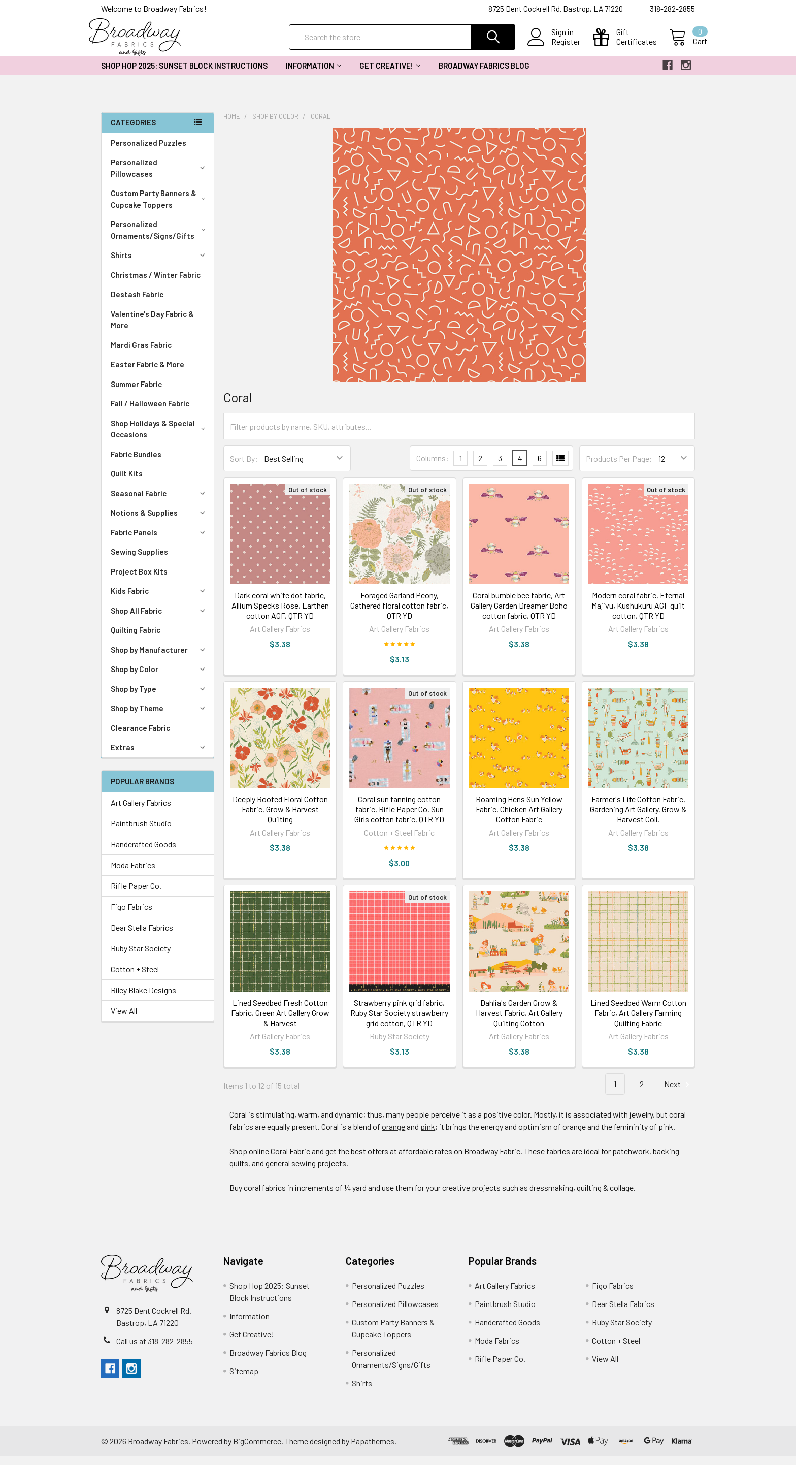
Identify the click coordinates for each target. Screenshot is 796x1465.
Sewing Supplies (139, 560)
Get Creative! (389, 74)
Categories (133, 131)
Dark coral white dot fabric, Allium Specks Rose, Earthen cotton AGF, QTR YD (280, 614)
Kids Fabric (159, 599)
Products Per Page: (619, 467)
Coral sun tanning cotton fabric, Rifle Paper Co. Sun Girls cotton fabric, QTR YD (399, 818)
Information (313, 74)
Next (678, 1093)
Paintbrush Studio (141, 832)
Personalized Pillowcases (160, 177)
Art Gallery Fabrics (141, 811)
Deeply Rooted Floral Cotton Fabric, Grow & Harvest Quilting (280, 818)
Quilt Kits (127, 482)
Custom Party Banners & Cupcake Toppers (160, 208)
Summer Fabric (136, 393)
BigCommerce (257, 1450)
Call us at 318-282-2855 (154, 1350)
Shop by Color (159, 678)
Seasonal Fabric (159, 502)
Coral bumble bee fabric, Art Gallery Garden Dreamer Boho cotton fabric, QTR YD (519, 614)
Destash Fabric (137, 303)
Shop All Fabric (159, 619)
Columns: (432, 467)
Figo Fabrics (131, 915)
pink (427, 1135)
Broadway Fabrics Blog (484, 74)
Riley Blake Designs (143, 999)
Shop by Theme (159, 717)
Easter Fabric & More (147, 373)
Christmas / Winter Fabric (156, 284)
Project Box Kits (139, 580)
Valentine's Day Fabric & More (152, 329)
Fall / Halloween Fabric (150, 412)
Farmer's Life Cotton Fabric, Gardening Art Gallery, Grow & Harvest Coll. (638, 818)
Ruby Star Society (141, 957)
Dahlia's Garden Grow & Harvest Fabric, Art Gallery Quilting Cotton (519, 1022)
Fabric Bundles (136, 463)
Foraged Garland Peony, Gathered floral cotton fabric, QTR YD (399, 614)
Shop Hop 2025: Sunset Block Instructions (184, 74)
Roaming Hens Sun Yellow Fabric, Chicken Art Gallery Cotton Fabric (519, 818)
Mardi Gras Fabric (141, 354)
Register (553, 47)
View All (124, 1020)
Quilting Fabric (135, 639)
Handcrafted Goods (143, 853)
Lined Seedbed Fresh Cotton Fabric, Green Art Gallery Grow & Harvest (280, 1022)
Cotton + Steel (135, 978)
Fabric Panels (159, 541)
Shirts (159, 264)
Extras (159, 756)
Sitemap (243, 1380)
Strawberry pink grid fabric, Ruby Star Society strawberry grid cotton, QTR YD (399, 1022)
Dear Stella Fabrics (142, 936)
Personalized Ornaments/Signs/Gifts (160, 239)
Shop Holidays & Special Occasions (160, 438)
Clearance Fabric (140, 737)
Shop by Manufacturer (159, 658)
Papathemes (372, 1450)
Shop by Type (159, 698)
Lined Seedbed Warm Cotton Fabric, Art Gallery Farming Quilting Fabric (638, 1022)
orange (393, 1135)
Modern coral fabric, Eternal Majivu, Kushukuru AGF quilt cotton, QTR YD (638, 614)
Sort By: (244, 467)
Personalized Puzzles (148, 151)
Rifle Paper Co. (136, 895)
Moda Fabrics (133, 874)
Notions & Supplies (159, 521)
